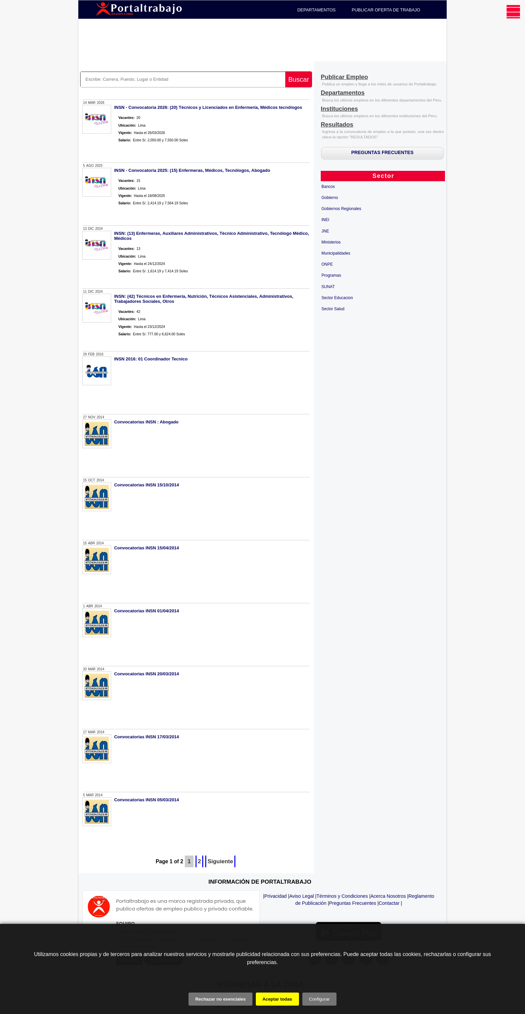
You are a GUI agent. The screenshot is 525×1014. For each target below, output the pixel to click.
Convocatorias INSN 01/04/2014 (146, 610)
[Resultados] (337, 125)
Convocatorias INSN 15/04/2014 (146, 547)
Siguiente (220, 861)
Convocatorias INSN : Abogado (146, 421)
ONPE (327, 264)
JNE (325, 231)
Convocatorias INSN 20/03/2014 (146, 673)
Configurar (319, 999)
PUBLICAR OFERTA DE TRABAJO (386, 9)
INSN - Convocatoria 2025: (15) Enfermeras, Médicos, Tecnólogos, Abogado (192, 170)
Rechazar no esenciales (220, 999)
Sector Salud (333, 309)
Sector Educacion (337, 297)
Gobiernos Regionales (341, 208)
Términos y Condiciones (342, 896)
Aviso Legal (301, 896)
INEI (325, 219)
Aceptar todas (277, 999)
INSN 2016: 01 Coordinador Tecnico (151, 358)
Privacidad (276, 896)
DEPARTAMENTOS (316, 9)
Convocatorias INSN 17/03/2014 (146, 736)
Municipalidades (335, 253)
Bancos (328, 186)
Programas (331, 275)
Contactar (389, 903)
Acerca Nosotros (388, 896)
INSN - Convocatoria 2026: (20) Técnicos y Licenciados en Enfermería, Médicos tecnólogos (208, 107)
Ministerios (331, 242)
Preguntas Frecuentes (352, 903)
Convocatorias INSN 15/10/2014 (146, 484)
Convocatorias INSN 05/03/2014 (146, 799)
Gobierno (329, 197)
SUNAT (328, 286)
